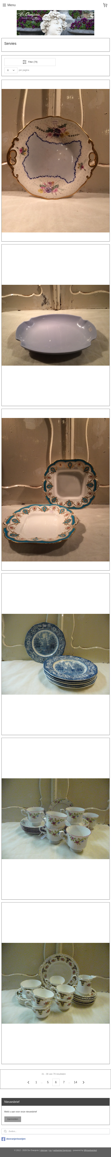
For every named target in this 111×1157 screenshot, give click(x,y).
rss (50, 1150)
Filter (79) (29, 62)
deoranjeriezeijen (13, 1139)
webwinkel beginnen (62, 1150)
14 (75, 1082)
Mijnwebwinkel (90, 1150)
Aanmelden (12, 1119)
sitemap (43, 1150)
